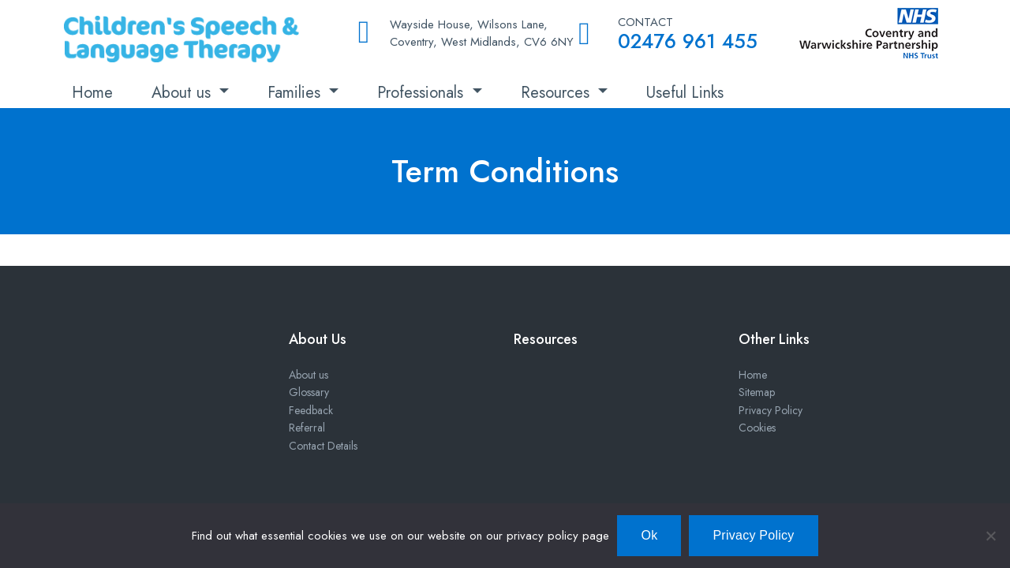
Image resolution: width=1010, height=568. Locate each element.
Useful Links (685, 92)
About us (183, 92)
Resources (557, 92)
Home (92, 92)
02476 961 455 (688, 41)
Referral (307, 427)
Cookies (757, 427)
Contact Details (323, 446)
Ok (649, 535)
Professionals (422, 92)
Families (296, 92)
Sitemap (757, 392)
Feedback (311, 410)
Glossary (309, 392)
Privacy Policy (770, 410)
